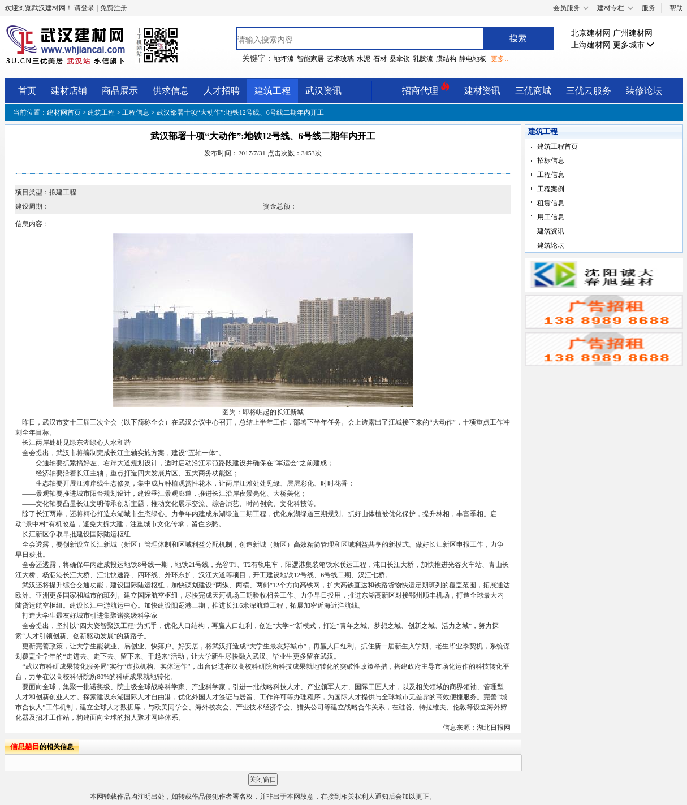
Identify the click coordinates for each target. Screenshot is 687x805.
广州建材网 (633, 33)
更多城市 (634, 45)
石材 (380, 59)
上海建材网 (591, 45)
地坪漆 (284, 59)
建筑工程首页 (557, 146)
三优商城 (533, 91)
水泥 (363, 59)
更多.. (499, 59)
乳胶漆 (423, 59)
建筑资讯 (550, 231)
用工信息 (550, 217)
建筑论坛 (550, 245)
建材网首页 (65, 112)
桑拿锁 (400, 59)
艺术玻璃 (340, 59)
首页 (27, 91)
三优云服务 (588, 91)
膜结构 (446, 59)
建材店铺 (69, 91)
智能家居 (310, 59)
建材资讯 (482, 91)
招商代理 (426, 89)
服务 (648, 8)
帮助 (676, 8)
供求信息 (171, 91)
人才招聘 (222, 91)
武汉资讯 (323, 91)
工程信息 (135, 112)
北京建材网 (591, 33)
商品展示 (120, 91)
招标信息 (550, 161)
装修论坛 (644, 91)
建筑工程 (272, 91)
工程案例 (550, 189)
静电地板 (472, 59)
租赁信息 (550, 203)
